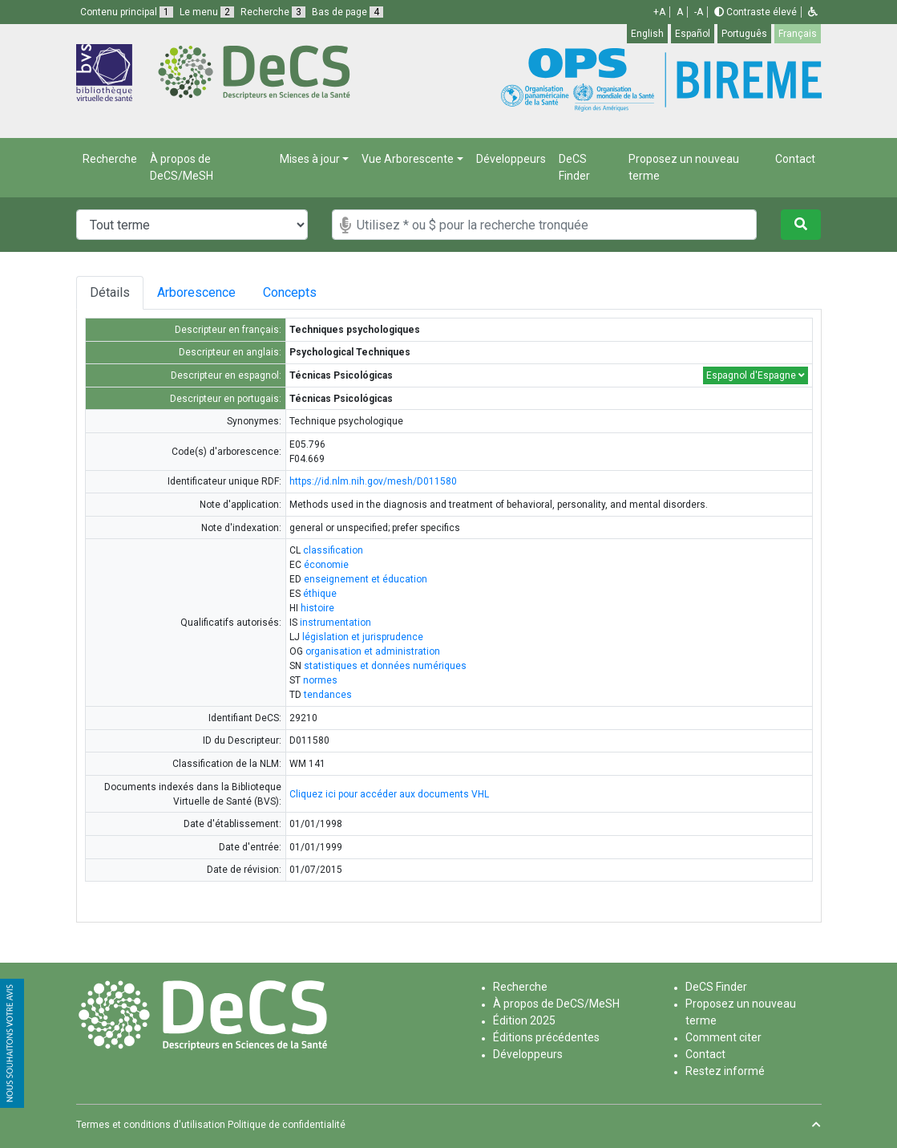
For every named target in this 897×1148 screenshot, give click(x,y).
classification (333, 550)
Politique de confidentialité (286, 1124)
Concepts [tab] (302, 292)
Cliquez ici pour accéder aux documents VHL (389, 794)
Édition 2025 (524, 1020)
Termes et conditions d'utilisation (150, 1124)
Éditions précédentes (546, 1037)
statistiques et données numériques (385, 665)
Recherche (110, 158)
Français (797, 33)
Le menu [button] (207, 12)
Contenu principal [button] (126, 12)
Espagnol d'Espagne (755, 375)
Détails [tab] (110, 292)
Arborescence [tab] (198, 292)
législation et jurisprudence (362, 637)
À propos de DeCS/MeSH (181, 167)
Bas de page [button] (347, 12)
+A (659, 12)
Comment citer (723, 1037)
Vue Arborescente (408, 158)
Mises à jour (310, 158)
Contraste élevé (755, 12)
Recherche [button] (272, 12)
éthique (320, 593)
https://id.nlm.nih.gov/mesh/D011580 (373, 481)
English (647, 33)
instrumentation (335, 622)
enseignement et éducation (365, 579)
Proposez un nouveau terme (683, 167)
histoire (317, 608)
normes (320, 680)
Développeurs (511, 158)
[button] (813, 12)
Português (744, 33)
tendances (328, 694)
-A (698, 12)
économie (326, 564)
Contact (795, 158)
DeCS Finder (574, 167)
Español (692, 33)
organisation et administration (372, 651)
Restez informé (725, 1071)
